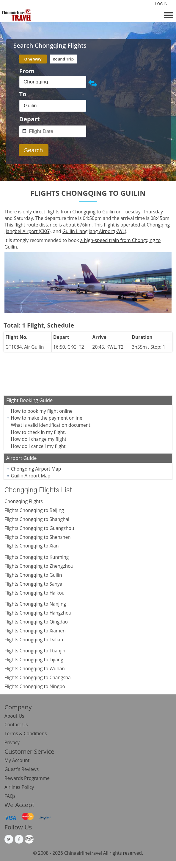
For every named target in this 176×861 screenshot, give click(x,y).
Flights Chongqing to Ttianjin (34, 650)
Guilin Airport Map (31, 475)
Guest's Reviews (21, 769)
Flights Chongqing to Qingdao (36, 621)
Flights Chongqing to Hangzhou (37, 612)
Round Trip (63, 59)
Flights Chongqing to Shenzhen (37, 537)
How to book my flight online (42, 411)
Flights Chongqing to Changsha (37, 677)
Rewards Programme (27, 778)
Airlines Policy (19, 787)
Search (33, 150)
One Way (33, 59)
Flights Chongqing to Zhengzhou (38, 566)
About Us (14, 716)
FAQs (9, 796)
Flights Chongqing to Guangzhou (39, 528)
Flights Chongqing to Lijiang (33, 659)
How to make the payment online (46, 418)
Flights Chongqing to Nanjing (35, 604)
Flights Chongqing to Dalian (33, 639)
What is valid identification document (50, 425)
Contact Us (16, 724)
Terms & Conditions (25, 733)
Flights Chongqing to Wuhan (34, 668)
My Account (16, 760)
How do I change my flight (39, 439)
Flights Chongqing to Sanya (33, 584)
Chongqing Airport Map (36, 469)
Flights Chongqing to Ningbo (34, 686)
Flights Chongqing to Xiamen (34, 630)
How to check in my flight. (38, 432)
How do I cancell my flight (38, 446)
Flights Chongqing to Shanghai (36, 519)
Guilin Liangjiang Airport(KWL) (94, 231)
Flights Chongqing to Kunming (36, 557)
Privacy (12, 742)
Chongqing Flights (23, 501)
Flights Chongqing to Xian (31, 545)
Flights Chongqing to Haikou (34, 592)
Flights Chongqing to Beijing (34, 510)
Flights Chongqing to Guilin (33, 575)
